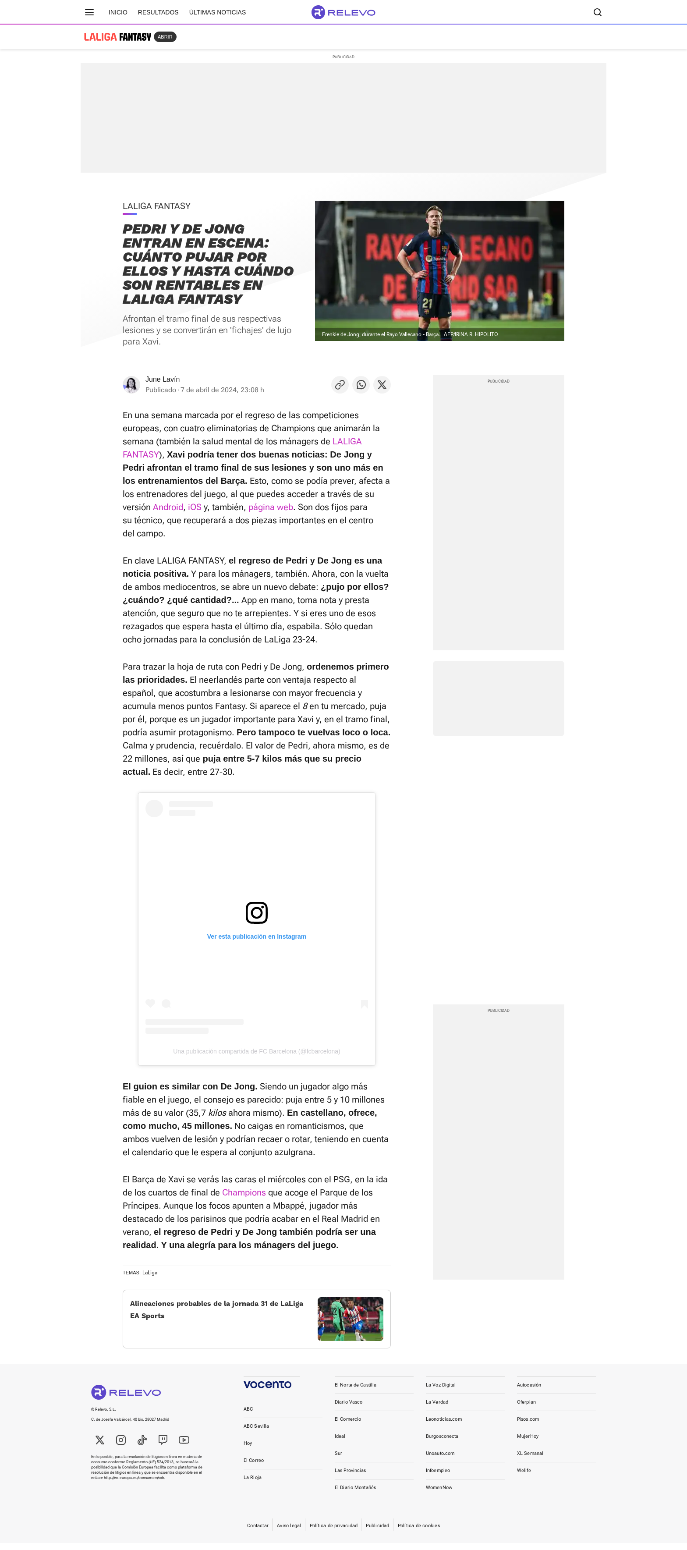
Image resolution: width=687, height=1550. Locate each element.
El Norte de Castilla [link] (355, 1392)
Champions (244, 1192)
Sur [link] (338, 1460)
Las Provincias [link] (350, 1477)
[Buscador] (597, 12)
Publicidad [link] (377, 1533)
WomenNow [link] (439, 1494)
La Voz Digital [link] (441, 1392)
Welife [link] (524, 1477)
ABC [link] (248, 1416)
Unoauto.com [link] (440, 1460)
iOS (195, 507)
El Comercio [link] (348, 1426)
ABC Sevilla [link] (256, 1433)
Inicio (118, 12)
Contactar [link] (258, 1533)
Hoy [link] (248, 1450)
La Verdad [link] (437, 1409)
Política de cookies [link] (419, 1533)
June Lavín (162, 379)
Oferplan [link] (526, 1409)
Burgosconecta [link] (442, 1443)
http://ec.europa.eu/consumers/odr (134, 1485)
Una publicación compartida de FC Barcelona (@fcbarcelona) (256, 1051)
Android (168, 507)
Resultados (158, 12)
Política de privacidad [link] (334, 1533)
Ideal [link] (340, 1443)
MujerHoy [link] (527, 1443)
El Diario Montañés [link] (355, 1494)
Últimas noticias (217, 12)
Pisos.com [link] (528, 1426)
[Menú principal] (89, 12)
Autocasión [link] (529, 1392)
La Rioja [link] (253, 1484)
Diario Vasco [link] (348, 1409)
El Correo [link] (254, 1467)
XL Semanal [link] (530, 1460)
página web (270, 507)
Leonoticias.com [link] (444, 1426)
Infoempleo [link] (438, 1477)
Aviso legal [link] (289, 1533)
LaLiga (149, 1273)
